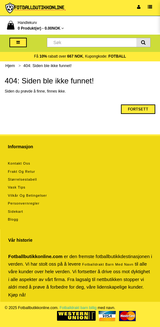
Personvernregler (23, 203)
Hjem (10, 65)
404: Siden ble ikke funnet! (47, 65)
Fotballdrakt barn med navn (108, 264)
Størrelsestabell (22, 179)
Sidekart (15, 211)
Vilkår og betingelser (27, 195)
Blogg (13, 219)
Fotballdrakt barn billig (78, 308)
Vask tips (17, 187)
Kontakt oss (19, 163)
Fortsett (138, 109)
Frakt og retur (21, 171)
